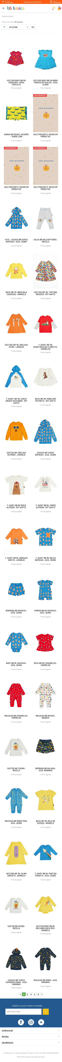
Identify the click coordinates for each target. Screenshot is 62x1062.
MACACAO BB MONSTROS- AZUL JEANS (16, 822)
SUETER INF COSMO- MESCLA (16, 769)
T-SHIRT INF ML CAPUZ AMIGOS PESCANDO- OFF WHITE (16, 401)
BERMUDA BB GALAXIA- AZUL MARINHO (45, 769)
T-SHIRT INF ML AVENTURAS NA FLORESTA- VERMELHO (45, 347)
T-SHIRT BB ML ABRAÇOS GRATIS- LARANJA (16, 559)
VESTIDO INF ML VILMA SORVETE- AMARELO (16, 874)
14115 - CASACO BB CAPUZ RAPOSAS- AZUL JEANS (16, 240)
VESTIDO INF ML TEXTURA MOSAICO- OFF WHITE (45, 293)
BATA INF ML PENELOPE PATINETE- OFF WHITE (45, 400)
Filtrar (4, 27)
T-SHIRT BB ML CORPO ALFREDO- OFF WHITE (46, 506)
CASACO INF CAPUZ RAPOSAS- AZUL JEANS (45, 453)
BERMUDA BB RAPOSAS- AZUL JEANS (16, 611)
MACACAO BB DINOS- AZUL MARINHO (45, 981)
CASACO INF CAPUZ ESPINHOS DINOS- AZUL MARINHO (16, 982)
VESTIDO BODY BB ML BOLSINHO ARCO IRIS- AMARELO (45, 928)
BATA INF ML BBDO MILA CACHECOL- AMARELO (16, 293)
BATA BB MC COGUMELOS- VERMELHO (45, 664)
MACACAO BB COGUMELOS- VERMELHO (16, 717)
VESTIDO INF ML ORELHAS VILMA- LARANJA (16, 346)
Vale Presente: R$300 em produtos (45, 135)
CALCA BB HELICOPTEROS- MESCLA (46, 240)
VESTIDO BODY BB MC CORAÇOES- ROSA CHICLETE (16, 82)
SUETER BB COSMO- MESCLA (16, 927)
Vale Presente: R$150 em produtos (46, 188)
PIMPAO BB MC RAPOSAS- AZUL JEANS (45, 611)
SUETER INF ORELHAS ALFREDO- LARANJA (16, 453)
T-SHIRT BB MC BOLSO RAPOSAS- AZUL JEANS (45, 559)
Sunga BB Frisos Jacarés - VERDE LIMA (16, 135)
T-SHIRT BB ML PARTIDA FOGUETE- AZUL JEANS (46, 874)
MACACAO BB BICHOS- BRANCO (45, 717)
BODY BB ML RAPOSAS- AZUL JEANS (16, 664)
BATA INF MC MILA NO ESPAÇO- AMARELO (45, 822)
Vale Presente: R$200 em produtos (16, 188)
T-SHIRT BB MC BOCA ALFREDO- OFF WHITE (16, 506)
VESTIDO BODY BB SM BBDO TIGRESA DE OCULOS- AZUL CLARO (45, 82)
